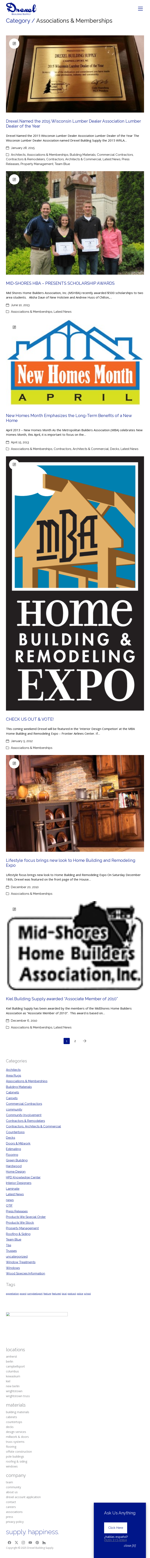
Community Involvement (23, 1115)
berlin (9, 1361)
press (9, 1517)
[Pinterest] (37, 1542)
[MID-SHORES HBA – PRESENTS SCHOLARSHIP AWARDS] (75, 223)
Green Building (17, 1160)
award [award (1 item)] (23, 1293)
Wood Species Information (25, 1273)
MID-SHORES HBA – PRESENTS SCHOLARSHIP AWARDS (60, 283)
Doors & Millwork (18, 1143)
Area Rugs (13, 1075)
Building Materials (82, 155)
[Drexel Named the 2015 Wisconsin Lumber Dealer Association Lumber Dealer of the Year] (75, 74)
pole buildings (15, 1456)
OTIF (9, 1205)
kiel (8, 1381)
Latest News (111, 159)
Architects (18, 155)
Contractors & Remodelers (25, 159)
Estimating (13, 1149)
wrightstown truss (18, 1396)
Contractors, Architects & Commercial (73, 159)
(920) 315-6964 (115, 1540)
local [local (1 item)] (64, 1293)
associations (14, 1512)
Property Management (37, 164)
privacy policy (15, 1522)
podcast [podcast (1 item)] (71, 1293)
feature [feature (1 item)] (47, 1293)
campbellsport (15, 1366)
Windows (13, 1268)
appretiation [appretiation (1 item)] (12, 1293)
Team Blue (62, 164)
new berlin (13, 1386)
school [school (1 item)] (87, 1293)
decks (10, 1427)
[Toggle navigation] (140, 9)
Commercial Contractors (115, 155)
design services (16, 1432)
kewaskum (13, 1376)
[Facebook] (9, 1542)
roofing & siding (16, 1461)
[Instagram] (23, 1542)
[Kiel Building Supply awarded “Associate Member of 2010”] (75, 945)
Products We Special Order (26, 1217)
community (14, 1109)
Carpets (11, 1098)
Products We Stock (20, 1223)
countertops (14, 1422)
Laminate (12, 1189)
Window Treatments (20, 1262)
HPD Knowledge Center (23, 1177)
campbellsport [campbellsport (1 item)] (35, 1293)
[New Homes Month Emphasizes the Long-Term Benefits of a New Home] (75, 363)
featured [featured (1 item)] (56, 1293)
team (9, 1482)
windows (12, 1466)
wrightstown (14, 1391)
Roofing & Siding (18, 1234)
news (10, 1200)
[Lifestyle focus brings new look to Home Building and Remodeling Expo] (75, 803)
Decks (114, 449)
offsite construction (19, 1451)
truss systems (15, 1442)
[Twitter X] (16, 1542)
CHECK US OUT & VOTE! (30, 719)
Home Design (16, 1171)
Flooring (12, 1155)
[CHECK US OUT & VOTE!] (75, 583)
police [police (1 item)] (80, 1293)
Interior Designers (18, 1183)
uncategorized (17, 1256)
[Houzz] (44, 1542)
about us (12, 1492)
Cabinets (12, 1092)
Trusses (11, 1251)
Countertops (15, 1132)
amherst (11, 1356)
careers (11, 1507)
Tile (8, 1245)
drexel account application (23, 1497)
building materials (17, 1412)
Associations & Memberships (47, 155)
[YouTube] (30, 1542)
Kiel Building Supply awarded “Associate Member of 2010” (62, 998)
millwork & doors (17, 1437)
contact (11, 1502)
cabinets (11, 1417)
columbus (12, 1371)
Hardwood (14, 1166)
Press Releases (17, 1211)
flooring (11, 1447)
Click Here (115, 1528)
